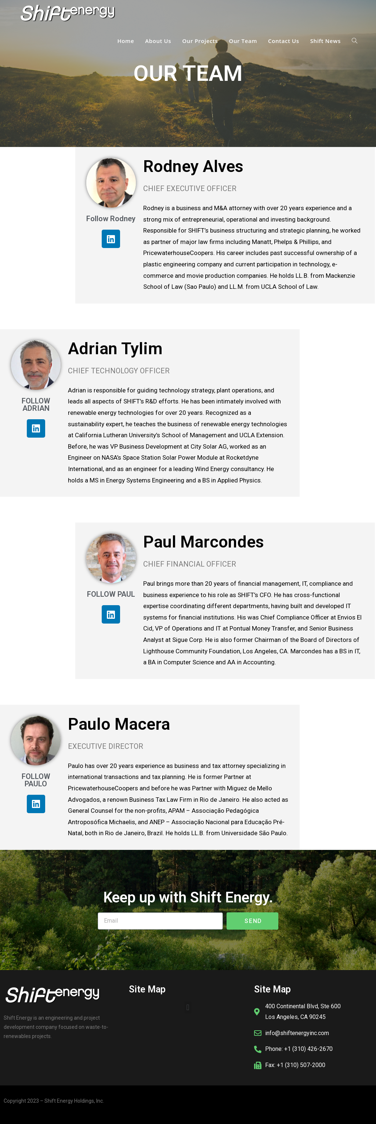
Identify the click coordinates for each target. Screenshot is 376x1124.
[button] (187, 1007)
